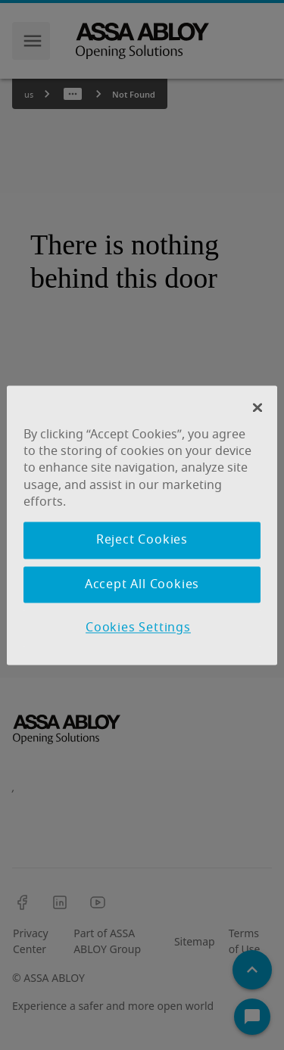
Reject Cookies (142, 540)
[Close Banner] (257, 407)
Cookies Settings (138, 628)
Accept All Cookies (142, 584)
